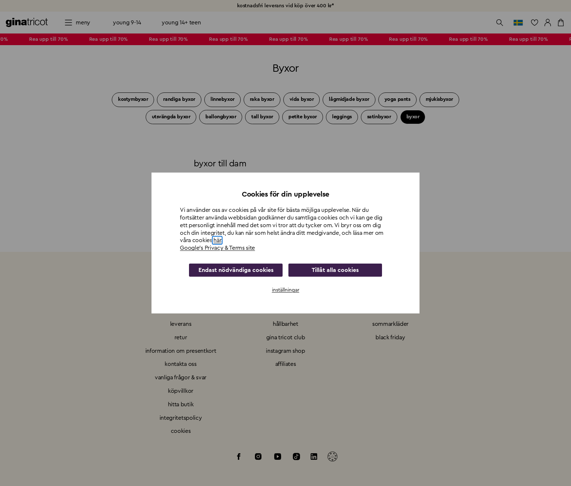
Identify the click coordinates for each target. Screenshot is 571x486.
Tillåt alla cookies (335, 270)
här (217, 240)
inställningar (285, 290)
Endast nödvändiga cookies (235, 270)
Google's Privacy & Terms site (217, 248)
